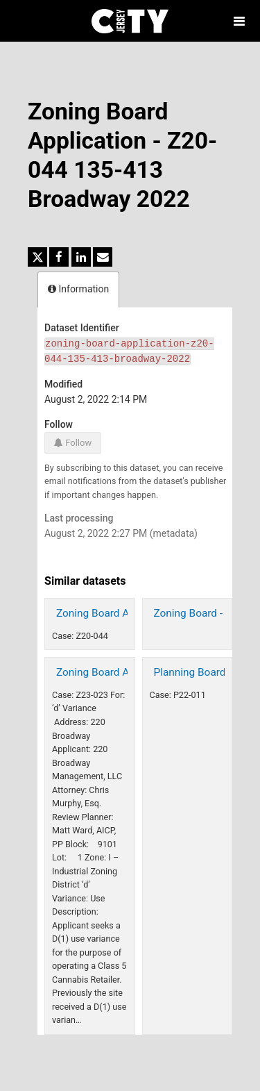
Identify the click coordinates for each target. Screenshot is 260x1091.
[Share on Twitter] (37, 257)
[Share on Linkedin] (81, 257)
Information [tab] (78, 288)
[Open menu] (239, 21)
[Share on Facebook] (59, 257)
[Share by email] (102, 257)
